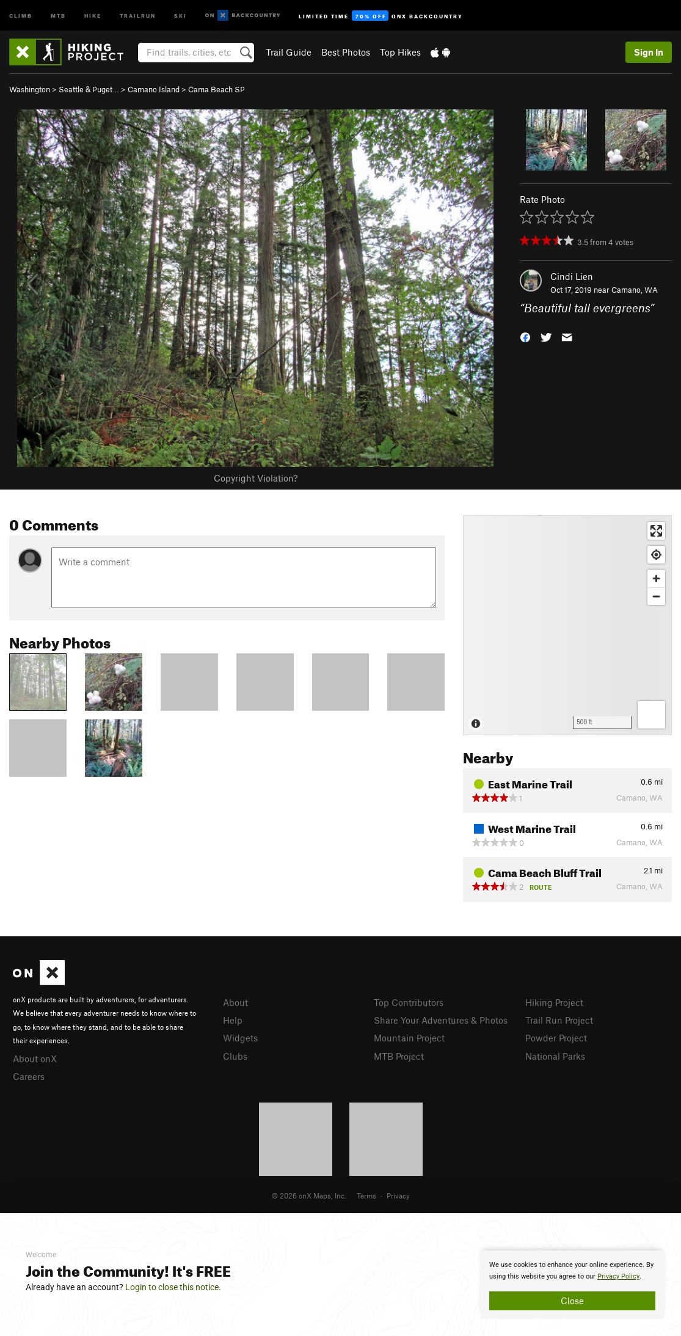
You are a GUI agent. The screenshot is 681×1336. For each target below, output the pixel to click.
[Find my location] (656, 554)
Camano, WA (634, 290)
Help (232, 1020)
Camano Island (154, 89)
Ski (180, 15)
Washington (29, 89)
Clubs (235, 1056)
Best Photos (345, 51)
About (235, 1002)
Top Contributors (408, 1002)
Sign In (648, 51)
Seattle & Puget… (89, 89)
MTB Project (399, 1056)
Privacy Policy (618, 1276)
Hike (92, 15)
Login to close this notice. (173, 1287)
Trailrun (138, 15)
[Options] (651, 715)
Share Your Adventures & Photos (441, 1020)
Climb (20, 15)
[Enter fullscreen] (656, 531)
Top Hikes (400, 51)
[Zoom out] (656, 596)
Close (572, 1300)
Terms (366, 1195)
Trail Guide (288, 51)
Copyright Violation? (255, 477)
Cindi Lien (571, 276)
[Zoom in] (656, 578)
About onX (35, 1058)
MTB (58, 15)
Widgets (240, 1037)
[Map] (567, 625)
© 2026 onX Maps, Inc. (309, 1195)
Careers (29, 1076)
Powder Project (556, 1037)
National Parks (555, 1056)
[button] (525, 336)
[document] (572, 1284)
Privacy (398, 1195)
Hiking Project (554, 1002)
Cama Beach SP (216, 89)
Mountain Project (409, 1037)
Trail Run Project (559, 1020)
